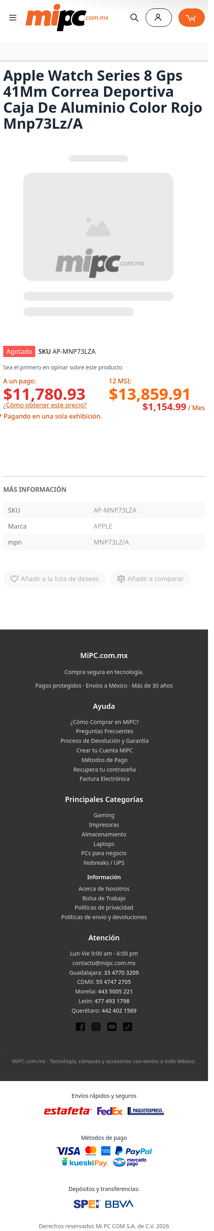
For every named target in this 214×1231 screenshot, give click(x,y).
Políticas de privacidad (104, 907)
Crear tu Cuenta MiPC (104, 750)
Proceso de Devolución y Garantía (104, 740)
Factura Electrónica (104, 778)
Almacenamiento (104, 834)
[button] (99, 234)
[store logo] (67, 17)
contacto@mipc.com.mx (104, 963)
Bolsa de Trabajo (104, 898)
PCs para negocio (104, 853)
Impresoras (104, 824)
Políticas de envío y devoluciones (104, 917)
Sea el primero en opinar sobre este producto (62, 367)
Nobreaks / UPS (104, 862)
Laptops (104, 844)
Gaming (104, 815)
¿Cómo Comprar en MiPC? (104, 722)
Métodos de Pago (105, 760)
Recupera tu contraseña (104, 769)
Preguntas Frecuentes (104, 731)
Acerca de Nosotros (103, 888)
